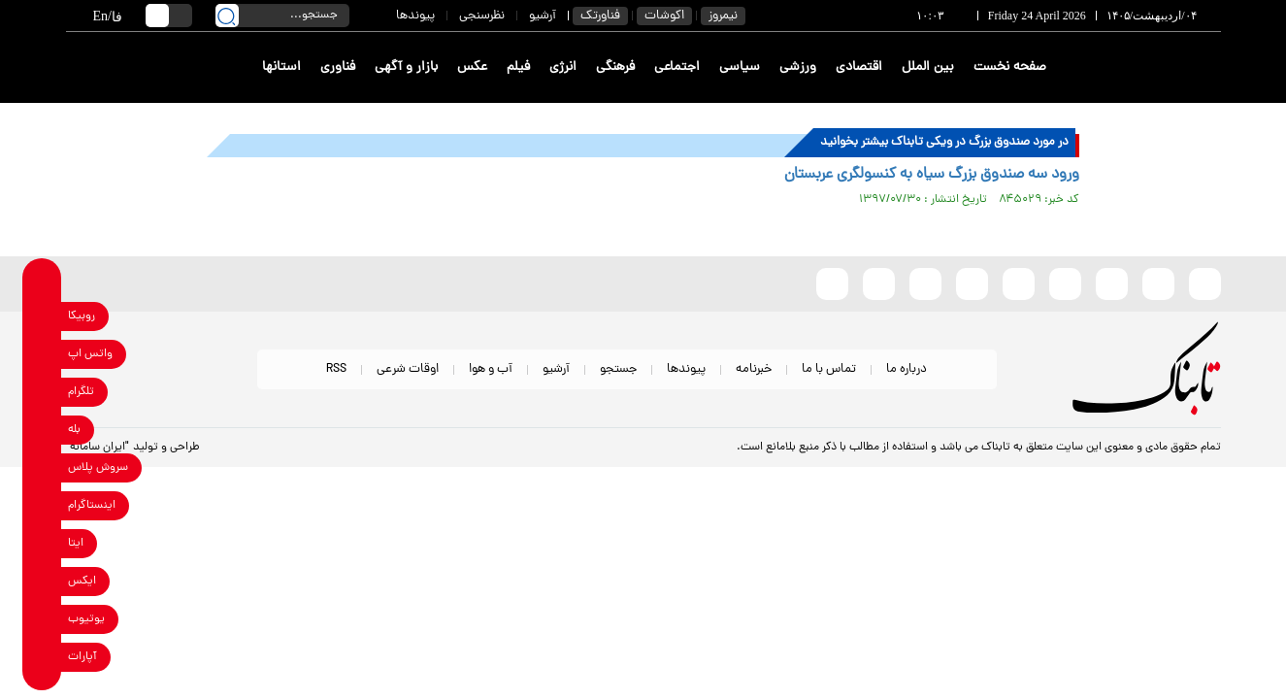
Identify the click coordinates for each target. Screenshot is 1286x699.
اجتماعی (677, 67)
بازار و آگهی (406, 67)
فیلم (518, 67)
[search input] (282, 15)
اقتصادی (859, 67)
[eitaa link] (42, 543)
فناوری (337, 67)
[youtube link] (42, 619)
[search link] (227, 15)
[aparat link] (42, 657)
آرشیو (542, 16)
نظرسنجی (482, 16)
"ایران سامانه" (97, 447)
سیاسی (739, 67)
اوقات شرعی (408, 369)
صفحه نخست (1009, 67)
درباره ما (906, 369)
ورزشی (797, 67)
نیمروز (723, 16)
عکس (472, 67)
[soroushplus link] (42, 467)
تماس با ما (829, 369)
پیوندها (415, 16)
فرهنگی (615, 67)
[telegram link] (42, 392)
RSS (336, 369)
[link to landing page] (1150, 67)
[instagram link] (42, 505)
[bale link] (42, 429)
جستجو (618, 369)
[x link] (42, 581)
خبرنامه (754, 369)
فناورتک (600, 16)
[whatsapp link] (42, 354)
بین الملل (928, 67)
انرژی (563, 67)
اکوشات (664, 16)
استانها (281, 67)
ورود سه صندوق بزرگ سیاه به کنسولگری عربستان (931, 174)
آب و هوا (490, 369)
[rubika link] (42, 316)
